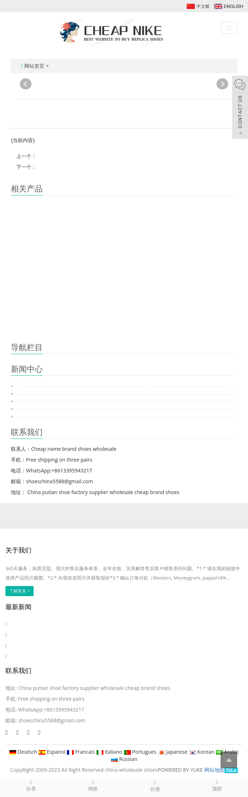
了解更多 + (19, 591)
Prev (25, 84)
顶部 (217, 785)
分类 (155, 785)
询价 (93, 785)
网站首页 (34, 65)
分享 (31, 785)
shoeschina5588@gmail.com (51, 720)
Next (222, 84)
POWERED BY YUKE (181, 769)
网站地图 (214, 769)
